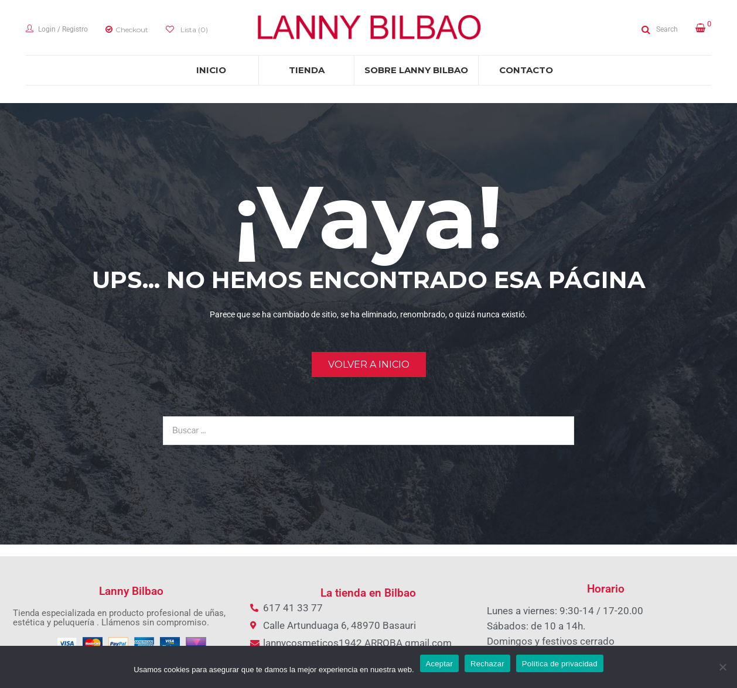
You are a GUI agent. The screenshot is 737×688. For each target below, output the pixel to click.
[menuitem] (210, 70)
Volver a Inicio (369, 364)
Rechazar (487, 663)
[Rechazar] (722, 667)
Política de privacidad (560, 663)
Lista (193, 29)
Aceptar (439, 663)
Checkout (131, 29)
